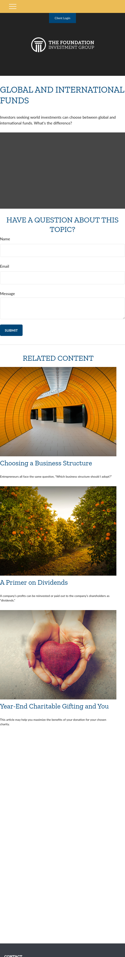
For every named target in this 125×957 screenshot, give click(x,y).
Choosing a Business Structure (46, 463)
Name (5, 238)
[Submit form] (11, 330)
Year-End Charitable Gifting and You (54, 706)
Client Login (62, 18)
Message (7, 293)
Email (4, 266)
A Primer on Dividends (34, 582)
